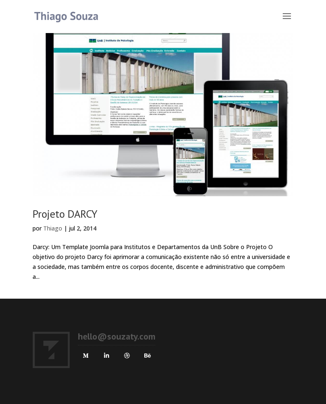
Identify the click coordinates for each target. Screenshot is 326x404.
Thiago (52, 228)
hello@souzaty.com (116, 336)
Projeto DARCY (65, 214)
